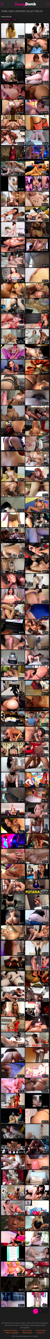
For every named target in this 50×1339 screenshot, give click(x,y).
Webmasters (27, 1333)
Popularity (6, 19)
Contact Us (40, 1333)
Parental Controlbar (11, 1330)
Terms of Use (27, 1330)
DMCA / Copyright (12, 1333)
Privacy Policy (41, 1330)
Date (14, 19)
